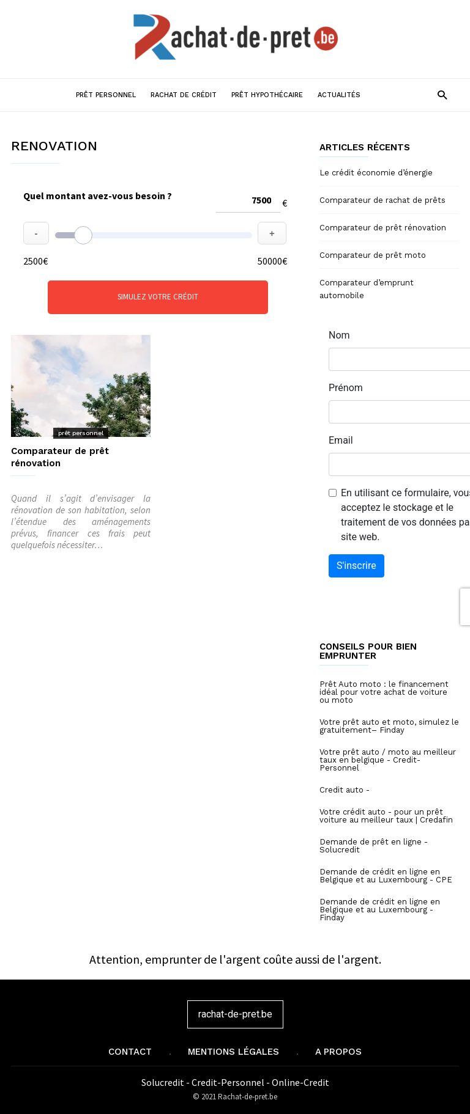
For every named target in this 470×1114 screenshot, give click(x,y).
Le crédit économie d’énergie (376, 172)
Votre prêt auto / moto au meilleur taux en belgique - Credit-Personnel (387, 759)
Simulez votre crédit (158, 296)
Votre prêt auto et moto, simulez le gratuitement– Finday (389, 726)
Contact (130, 1051)
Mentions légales (233, 1051)
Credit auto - (344, 789)
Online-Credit (300, 1082)
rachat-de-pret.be (235, 1014)
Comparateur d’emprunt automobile (366, 289)
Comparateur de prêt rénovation (382, 227)
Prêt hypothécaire (267, 95)
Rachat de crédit (184, 95)
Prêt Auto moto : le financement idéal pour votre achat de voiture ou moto (384, 692)
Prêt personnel (106, 95)
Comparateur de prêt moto (372, 255)
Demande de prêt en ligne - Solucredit (373, 845)
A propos (338, 1051)
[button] (442, 94)
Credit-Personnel (229, 1082)
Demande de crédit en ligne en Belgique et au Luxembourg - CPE (385, 875)
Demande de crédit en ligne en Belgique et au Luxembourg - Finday (379, 909)
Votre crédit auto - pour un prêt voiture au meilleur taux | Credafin (386, 815)
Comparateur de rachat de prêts (382, 200)
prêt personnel (80, 433)
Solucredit (163, 1082)
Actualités (339, 95)
